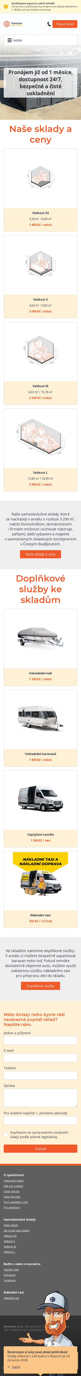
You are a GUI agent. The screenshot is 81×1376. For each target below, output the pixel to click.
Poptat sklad (65, 24)
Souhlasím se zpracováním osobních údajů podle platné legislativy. (39, 1134)
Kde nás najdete (13, 1186)
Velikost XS (10, 1236)
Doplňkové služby (40, 986)
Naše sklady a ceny (40, 554)
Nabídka (17, 40)
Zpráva (9, 1085)
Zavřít (16, 1367)
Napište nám (11, 1269)
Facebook (10, 1280)
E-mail (9, 1050)
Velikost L (9, 1252)
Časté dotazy (11, 1191)
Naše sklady (11, 1225)
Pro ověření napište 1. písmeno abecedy (35, 1113)
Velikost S (9, 1241)
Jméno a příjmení (17, 1033)
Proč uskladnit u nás (16, 1202)
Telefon (10, 1068)
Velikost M (10, 1246)
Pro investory (12, 1207)
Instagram (10, 1275)
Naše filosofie (12, 1196)
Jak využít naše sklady (16, 1230)
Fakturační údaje (14, 1180)
